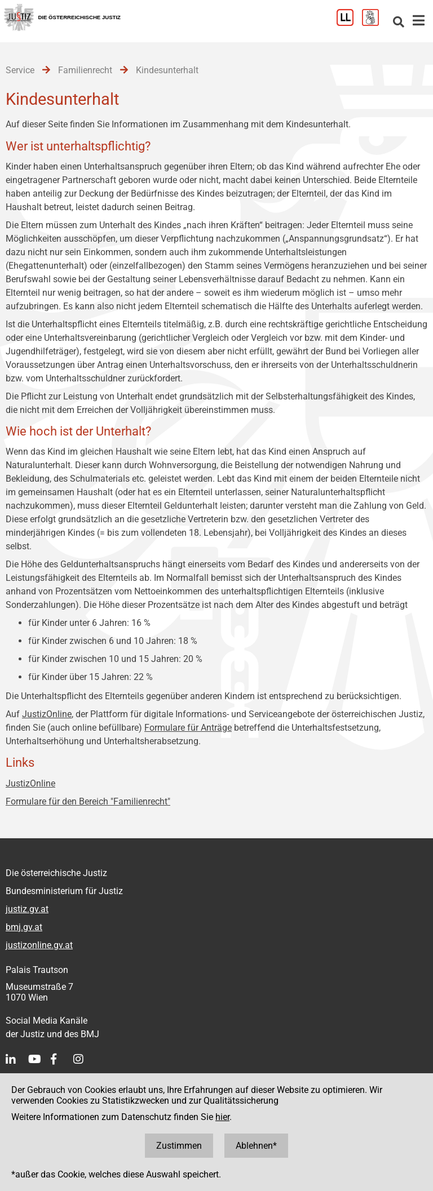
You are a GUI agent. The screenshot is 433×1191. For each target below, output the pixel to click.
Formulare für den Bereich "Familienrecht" (88, 801)
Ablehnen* (256, 1145)
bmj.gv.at (24, 927)
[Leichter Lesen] (349, 23)
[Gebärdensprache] (374, 23)
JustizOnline (47, 714)
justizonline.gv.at (39, 945)
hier (222, 1117)
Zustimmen (179, 1145)
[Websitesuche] (398, 23)
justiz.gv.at (27, 909)
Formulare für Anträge (188, 727)
